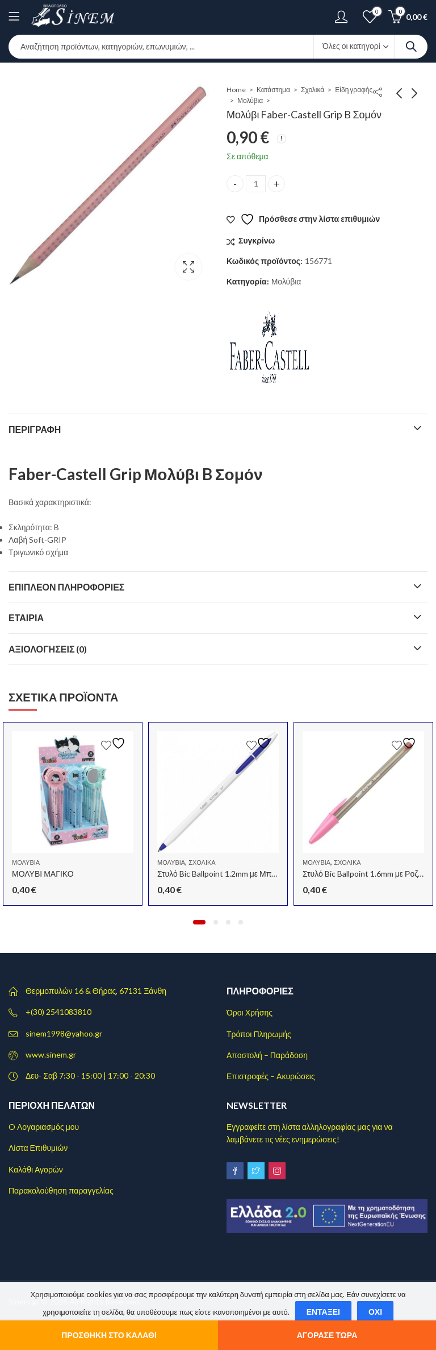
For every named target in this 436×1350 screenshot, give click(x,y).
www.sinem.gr (51, 1054)
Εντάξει (323, 1311)
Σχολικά (312, 89)
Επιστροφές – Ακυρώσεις (271, 1076)
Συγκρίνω (256, 240)
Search (411, 47)
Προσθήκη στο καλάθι (109, 1335)
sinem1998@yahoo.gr (64, 1033)
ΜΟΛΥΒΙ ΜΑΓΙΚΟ (43, 873)
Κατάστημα (273, 89)
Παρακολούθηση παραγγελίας (61, 1190)
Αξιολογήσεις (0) (48, 648)
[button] (199, 922)
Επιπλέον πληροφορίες (66, 586)
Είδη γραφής (353, 89)
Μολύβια (250, 100)
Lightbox (188, 267)
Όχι (375, 1311)
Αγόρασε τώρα (327, 1335)
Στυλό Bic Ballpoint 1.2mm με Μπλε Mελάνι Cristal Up (249, 873)
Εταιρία (26, 617)
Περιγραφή (35, 429)
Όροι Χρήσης (249, 1012)
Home (236, 89)
